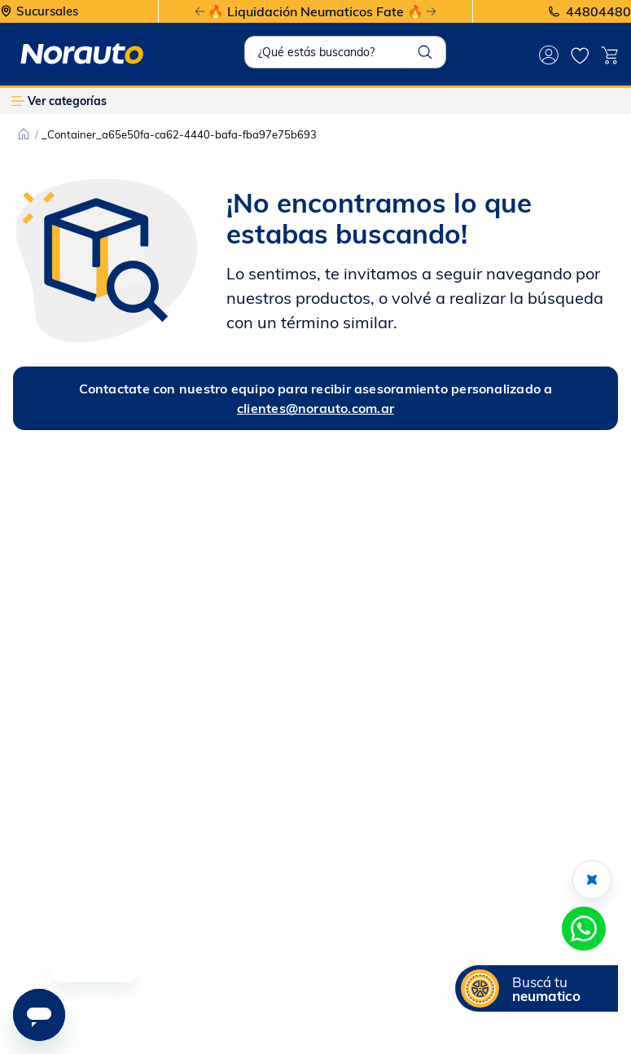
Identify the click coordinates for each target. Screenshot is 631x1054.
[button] (536, 988)
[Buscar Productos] (425, 52)
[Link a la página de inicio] (23, 134)
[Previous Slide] (200, 12)
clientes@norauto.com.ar (315, 408)
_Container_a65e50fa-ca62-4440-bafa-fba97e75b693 (179, 134)
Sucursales (47, 12)
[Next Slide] (431, 12)
